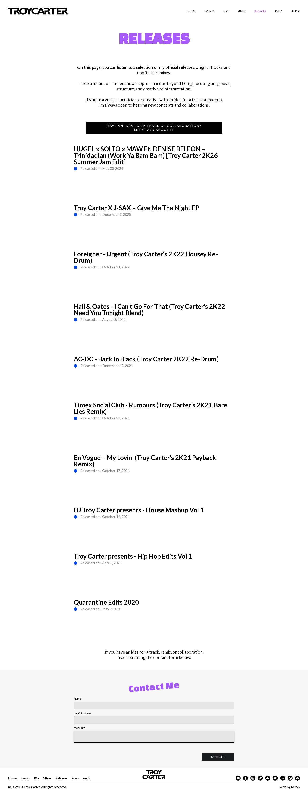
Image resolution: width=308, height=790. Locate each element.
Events (25, 778)
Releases (260, 11)
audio (296, 11)
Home (191, 11)
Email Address (82, 713)
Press (278, 11)
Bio (36, 778)
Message (79, 727)
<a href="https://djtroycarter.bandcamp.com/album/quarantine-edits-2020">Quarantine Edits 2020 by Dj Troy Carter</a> (154, 627)
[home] (34, 11)
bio (226, 11)
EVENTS (209, 11)
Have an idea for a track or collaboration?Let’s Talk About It (154, 127)
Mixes (241, 11)
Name (77, 698)
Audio (87, 778)
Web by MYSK (289, 787)
